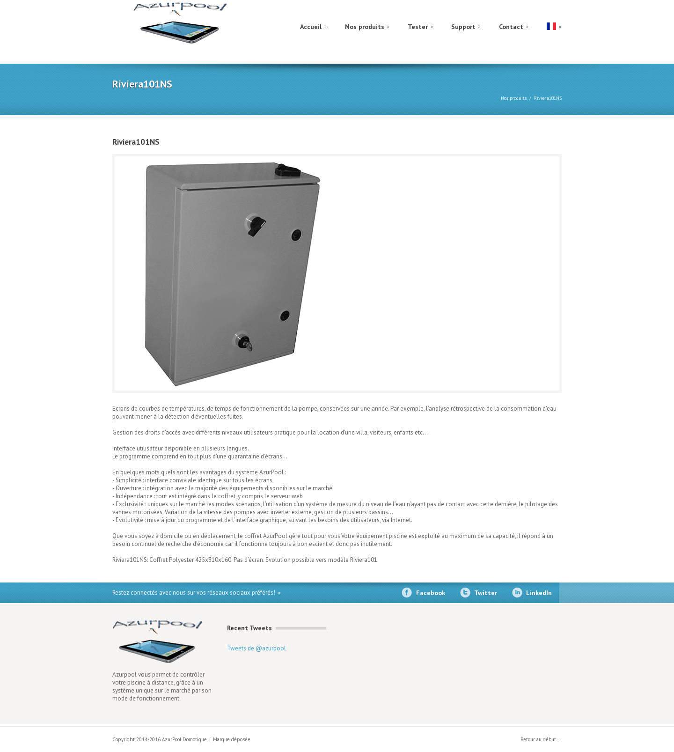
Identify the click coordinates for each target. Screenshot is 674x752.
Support (463, 26)
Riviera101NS (548, 98)
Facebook (430, 593)
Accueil (311, 26)
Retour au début (538, 739)
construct (181, 24)
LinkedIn (539, 593)
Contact (511, 26)
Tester (418, 26)
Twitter (485, 593)
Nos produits (364, 26)
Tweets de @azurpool (256, 648)
